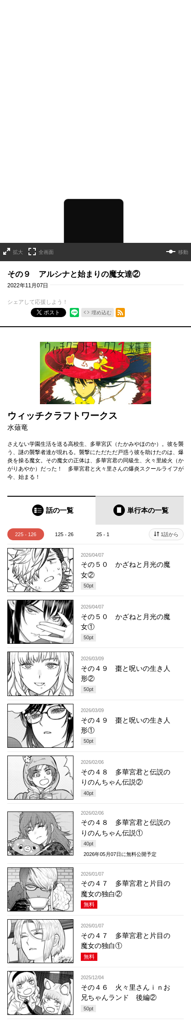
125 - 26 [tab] (64, 521)
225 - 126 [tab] (25, 521)
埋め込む (101, 299)
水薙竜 (17, 413)
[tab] (51, 497)
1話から (170, 521)
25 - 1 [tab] (102, 521)
